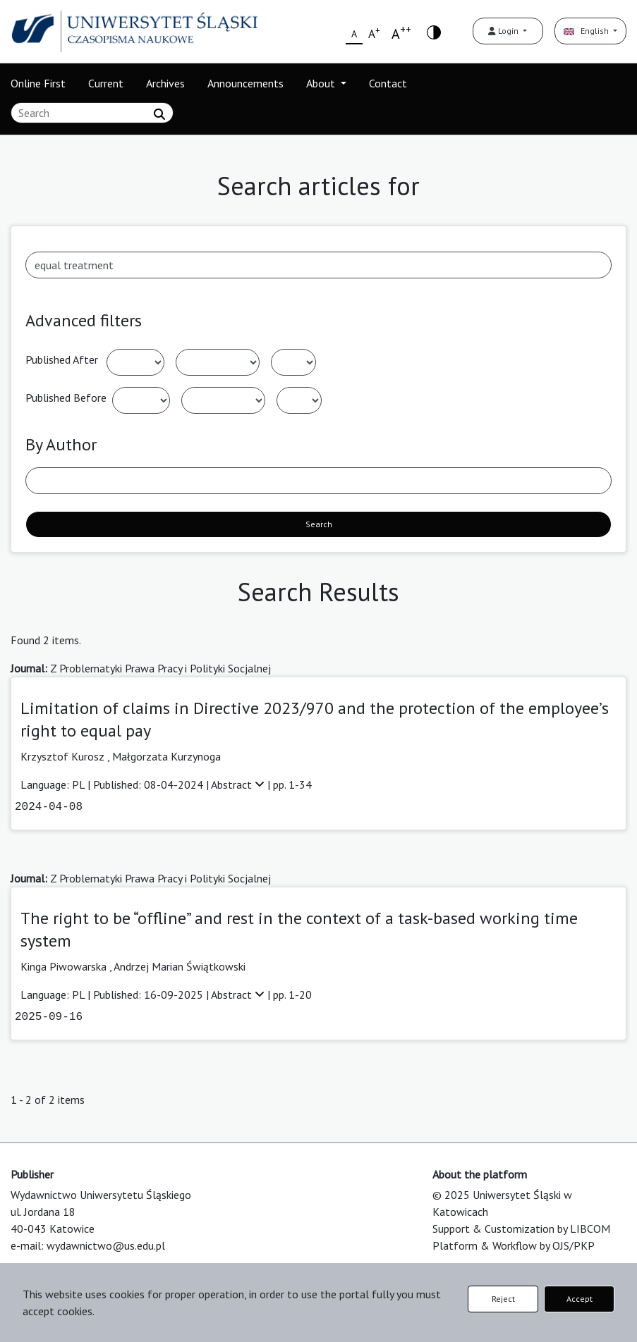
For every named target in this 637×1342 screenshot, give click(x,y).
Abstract (239, 784)
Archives (165, 83)
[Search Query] (92, 113)
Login (504, 30)
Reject (503, 1298)
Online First (38, 83)
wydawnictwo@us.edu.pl (106, 1245)
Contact (388, 83)
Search (318, 524)
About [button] (322, 83)
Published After (61, 359)
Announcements (245, 83)
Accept (579, 1298)
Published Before (66, 397)
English (587, 30)
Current (105, 83)
